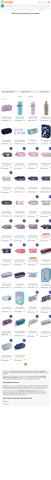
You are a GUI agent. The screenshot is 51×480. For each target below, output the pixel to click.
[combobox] (25, 5)
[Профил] (45, 2)
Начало (2, 9)
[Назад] (2, 13)
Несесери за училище (31, 9)
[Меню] (2, 5)
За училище (8, 9)
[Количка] (48, 2)
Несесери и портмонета (19, 9)
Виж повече (5, 404)
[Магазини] (39, 2)
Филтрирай (31, 95)
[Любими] (42, 2)
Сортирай (19, 95)
